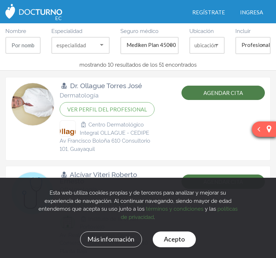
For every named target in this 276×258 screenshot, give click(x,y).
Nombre (15, 30)
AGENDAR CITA (223, 93)
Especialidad (66, 30)
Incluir (242, 30)
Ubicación (201, 30)
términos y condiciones (174, 208)
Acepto (174, 239)
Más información (110, 239)
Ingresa (251, 12)
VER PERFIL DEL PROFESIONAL (107, 109)
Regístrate (208, 12)
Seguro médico (139, 30)
